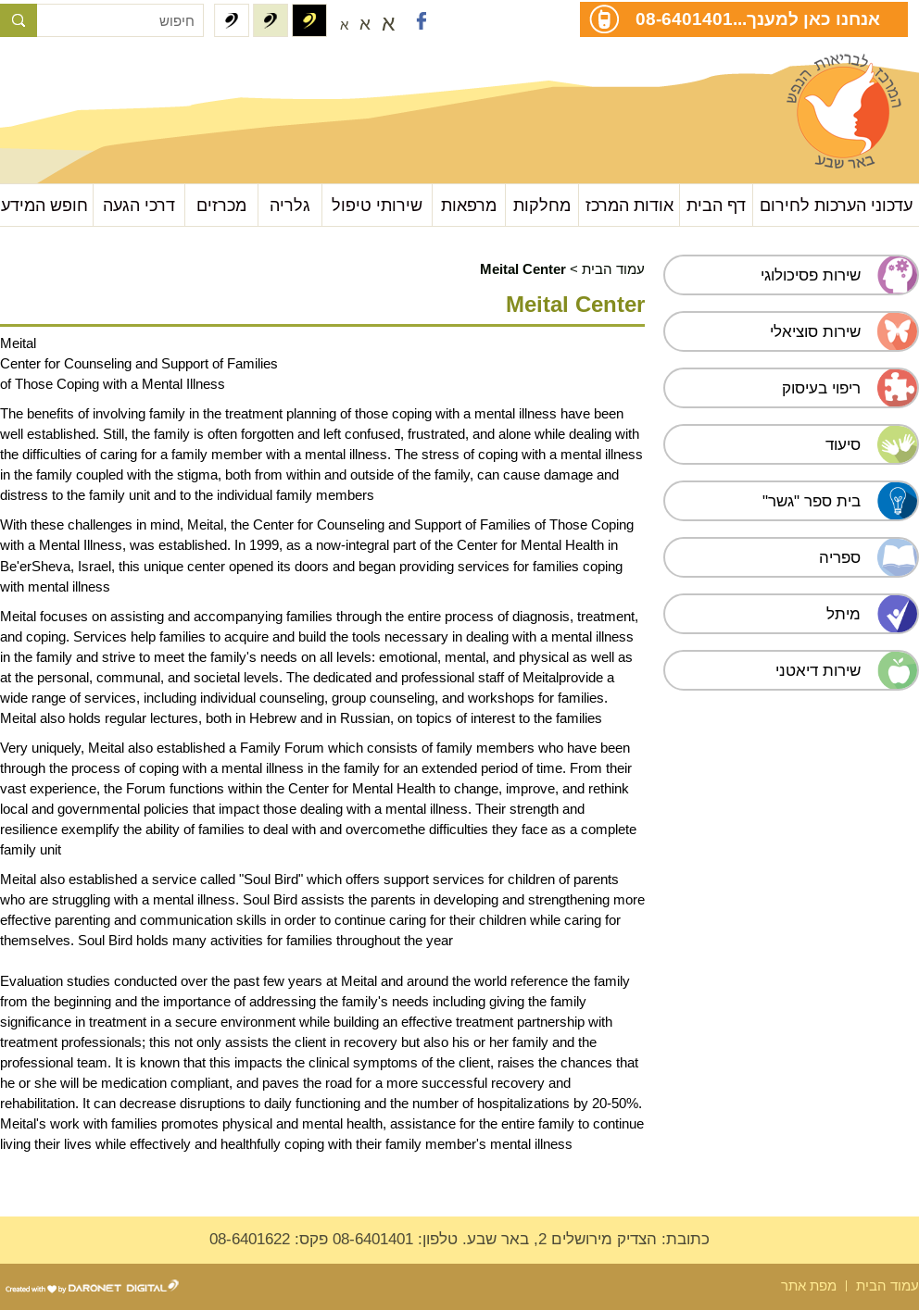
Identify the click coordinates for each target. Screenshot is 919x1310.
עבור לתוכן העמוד (93, 73)
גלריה (290, 205)
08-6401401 (684, 18)
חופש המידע (44, 205)
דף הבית (716, 205)
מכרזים (221, 205)
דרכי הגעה (139, 205)
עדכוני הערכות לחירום (836, 205)
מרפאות (469, 205)
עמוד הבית (613, 269)
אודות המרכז (629, 205)
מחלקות (542, 205)
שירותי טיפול (377, 205)
